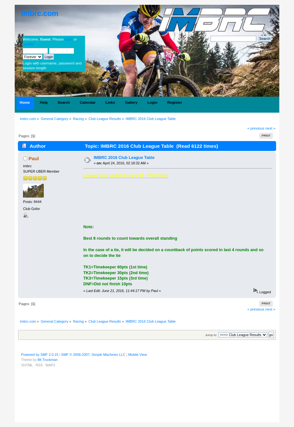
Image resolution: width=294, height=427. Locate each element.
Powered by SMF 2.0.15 (39, 354)
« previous (255, 128)
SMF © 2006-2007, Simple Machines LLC (93, 354)
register (29, 44)
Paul (33, 158)
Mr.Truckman (47, 360)
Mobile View (137, 354)
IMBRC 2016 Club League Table (124, 157)
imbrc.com (39, 13)
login (69, 39)
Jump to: (211, 335)
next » (270, 128)
